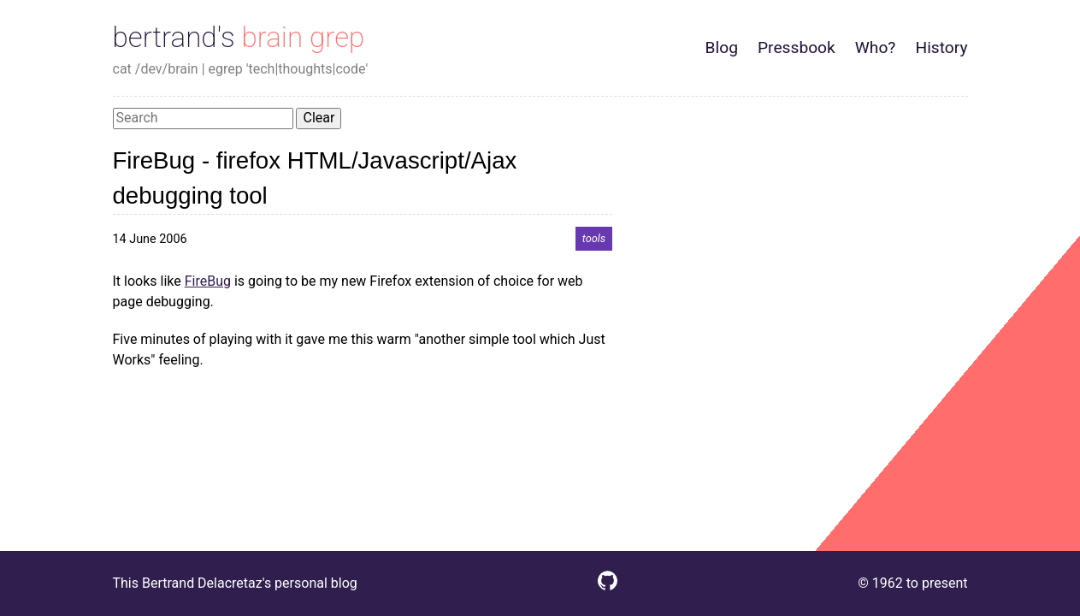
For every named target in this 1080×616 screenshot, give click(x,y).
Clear (318, 118)
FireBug (208, 281)
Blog (721, 47)
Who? (875, 47)
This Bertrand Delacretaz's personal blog (235, 583)
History (941, 47)
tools (594, 239)
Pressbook (796, 47)
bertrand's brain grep (239, 37)
